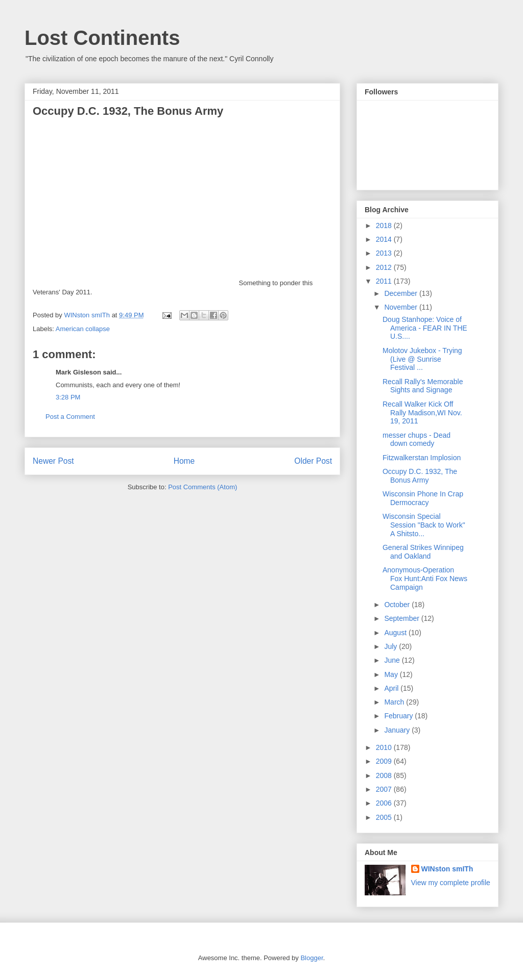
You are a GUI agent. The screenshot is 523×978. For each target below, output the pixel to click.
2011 (385, 281)
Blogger (311, 958)
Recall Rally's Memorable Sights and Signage (423, 386)
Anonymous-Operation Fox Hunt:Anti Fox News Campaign (425, 578)
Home (184, 461)
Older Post (313, 461)
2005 (385, 817)
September (402, 618)
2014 (385, 239)
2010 (385, 747)
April (392, 688)
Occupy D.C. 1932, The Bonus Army (420, 475)
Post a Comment (70, 416)
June (392, 660)
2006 (385, 803)
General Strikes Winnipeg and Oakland (423, 551)
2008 (385, 775)
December (401, 293)
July (391, 646)
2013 (385, 253)
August (396, 633)
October (398, 604)
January (398, 730)
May (391, 674)
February (399, 716)
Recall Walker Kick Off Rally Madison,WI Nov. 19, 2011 (422, 412)
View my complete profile (450, 883)
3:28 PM (68, 397)
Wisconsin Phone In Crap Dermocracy (423, 498)
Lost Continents (102, 38)
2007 (385, 789)
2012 (385, 267)
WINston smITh (447, 869)
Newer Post (53, 461)
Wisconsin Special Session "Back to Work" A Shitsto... (424, 525)
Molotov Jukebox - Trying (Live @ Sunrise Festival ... (422, 359)
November (401, 307)
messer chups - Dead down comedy (416, 439)
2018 (385, 225)
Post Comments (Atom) (202, 487)
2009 (385, 761)
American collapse (83, 329)
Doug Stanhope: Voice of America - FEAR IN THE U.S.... (425, 328)
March (395, 702)
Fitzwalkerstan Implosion (422, 458)
